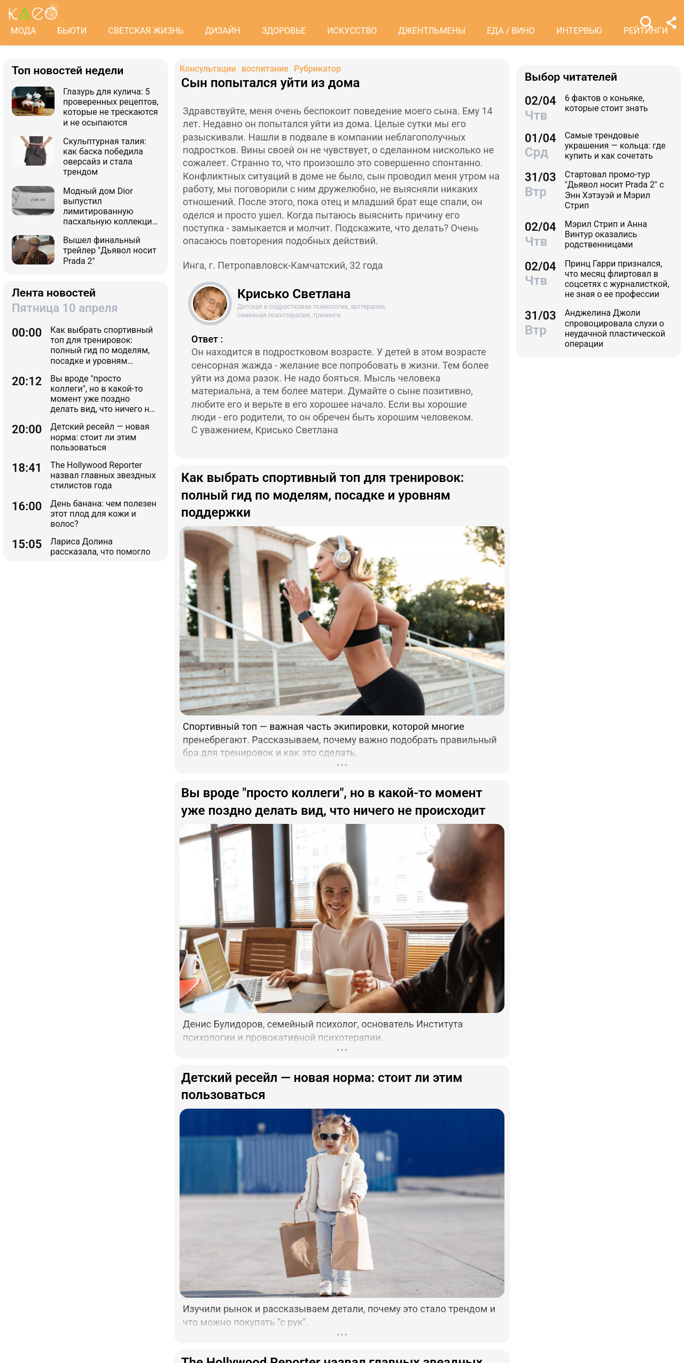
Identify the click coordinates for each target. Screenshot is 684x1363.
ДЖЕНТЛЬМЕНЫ (431, 31)
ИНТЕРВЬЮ (579, 31)
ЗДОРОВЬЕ (284, 31)
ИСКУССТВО (352, 31)
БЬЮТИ (72, 31)
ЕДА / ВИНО (511, 31)
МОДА (23, 31)
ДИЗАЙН (222, 31)
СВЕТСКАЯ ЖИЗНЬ (145, 31)
